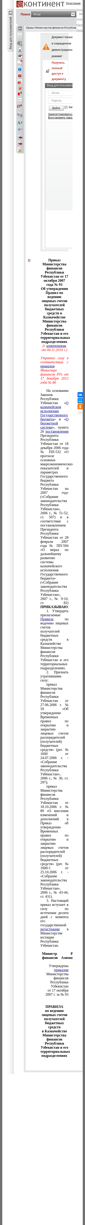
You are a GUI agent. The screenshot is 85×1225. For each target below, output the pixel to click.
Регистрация (73, 3)
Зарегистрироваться (61, 114)
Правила (46, 619)
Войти (56, 108)
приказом (47, 366)
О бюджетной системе (54, 423)
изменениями (56, 346)
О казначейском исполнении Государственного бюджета (54, 411)
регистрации (50, 929)
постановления (56, 431)
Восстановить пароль (61, 117)
